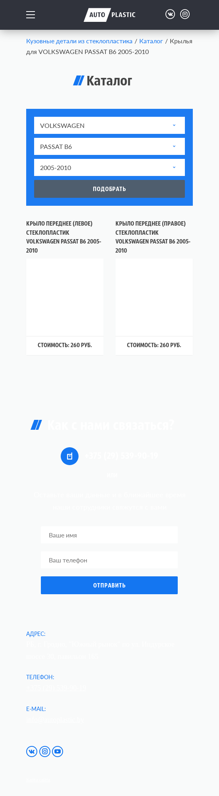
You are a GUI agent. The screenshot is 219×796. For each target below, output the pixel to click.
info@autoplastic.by (55, 720)
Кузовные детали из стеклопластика (79, 40)
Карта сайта (38, 779)
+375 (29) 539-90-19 (109, 456)
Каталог (151, 40)
